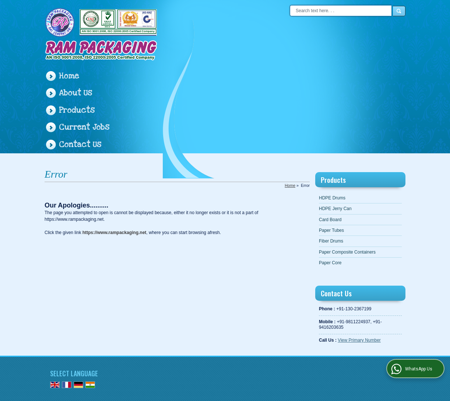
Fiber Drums (331, 241)
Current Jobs (84, 127)
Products (77, 110)
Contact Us (80, 145)
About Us (75, 93)
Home (69, 76)
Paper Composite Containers (347, 252)
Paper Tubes (331, 230)
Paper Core (330, 262)
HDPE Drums (332, 197)
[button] (359, 340)
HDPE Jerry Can (335, 208)
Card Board (330, 219)
